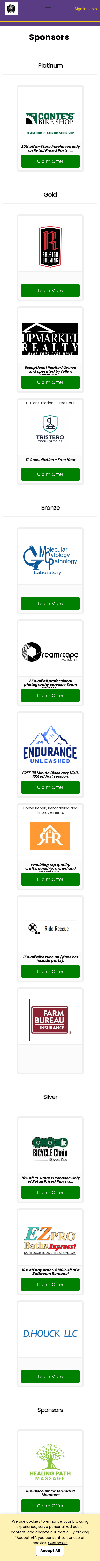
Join (93, 8)
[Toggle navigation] (48, 10)
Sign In (81, 8)
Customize (58, 1543)
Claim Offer (50, 161)
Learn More (50, 290)
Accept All (50, 1550)
